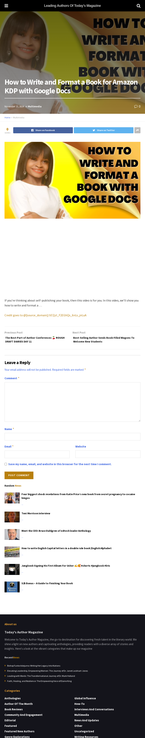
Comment (12, 380)
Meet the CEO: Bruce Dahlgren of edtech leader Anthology (56, 532)
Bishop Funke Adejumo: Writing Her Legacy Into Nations (33, 667)
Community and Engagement (23, 716)
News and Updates (86, 722)
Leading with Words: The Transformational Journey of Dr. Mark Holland (41, 677)
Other (78, 727)
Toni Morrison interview (36, 515)
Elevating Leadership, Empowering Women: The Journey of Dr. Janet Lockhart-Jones (47, 672)
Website (80, 448)
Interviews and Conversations (94, 711)
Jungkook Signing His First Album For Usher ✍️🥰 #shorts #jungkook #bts (66, 567)
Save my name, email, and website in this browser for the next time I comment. (60, 466)
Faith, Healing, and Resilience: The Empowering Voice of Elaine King (39, 682)
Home (7, 117)
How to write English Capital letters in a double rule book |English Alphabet (67, 550)
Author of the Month (19, 705)
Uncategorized (84, 733)
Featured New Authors (19, 733)
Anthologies (13, 700)
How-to (79, 705)
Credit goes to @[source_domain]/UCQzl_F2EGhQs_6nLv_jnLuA (45, 315)
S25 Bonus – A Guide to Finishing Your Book (47, 585)
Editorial (10, 722)
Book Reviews (14, 711)
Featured (11, 727)
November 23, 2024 (14, 106)
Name (9, 431)
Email (9, 448)
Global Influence (85, 700)
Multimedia (35, 106)
